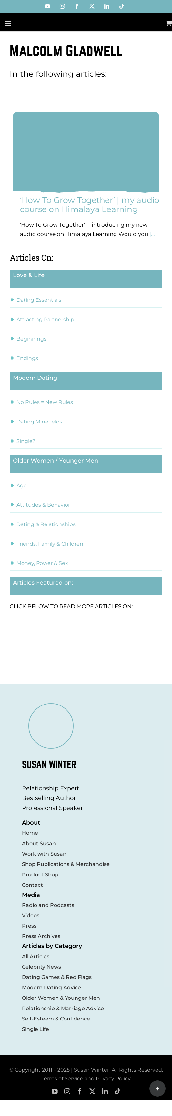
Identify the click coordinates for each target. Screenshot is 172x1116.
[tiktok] (118, 1091)
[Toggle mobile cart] (169, 23)
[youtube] (55, 1091)
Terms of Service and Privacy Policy (86, 1079)
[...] (152, 234)
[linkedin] (105, 1091)
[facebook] (80, 1091)
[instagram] (67, 1091)
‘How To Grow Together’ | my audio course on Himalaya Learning (89, 204)
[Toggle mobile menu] (8, 23)
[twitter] (92, 1091)
